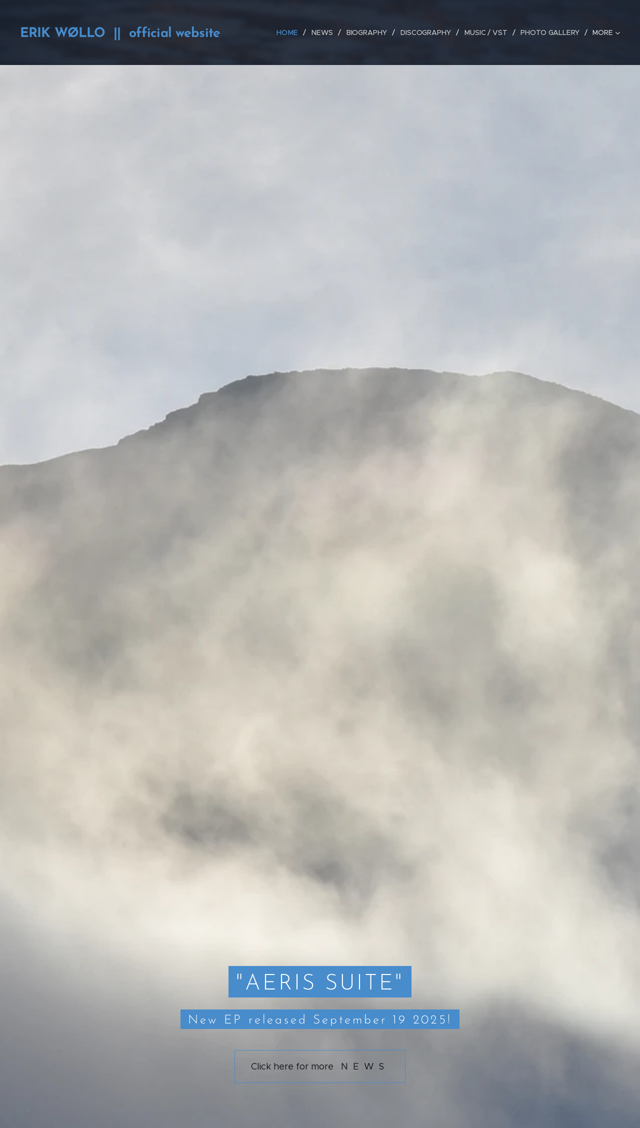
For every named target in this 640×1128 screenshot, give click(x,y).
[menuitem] (291, 32)
